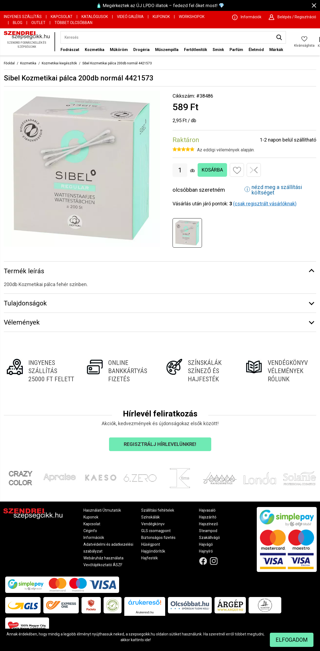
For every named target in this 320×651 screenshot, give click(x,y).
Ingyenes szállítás (23, 16)
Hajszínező (208, 524)
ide (147, 640)
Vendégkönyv (153, 524)
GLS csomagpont (156, 531)
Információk (93, 537)
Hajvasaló (207, 510)
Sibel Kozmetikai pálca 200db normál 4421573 (117, 63)
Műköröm (119, 49)
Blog (17, 22)
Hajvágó (206, 544)
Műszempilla (167, 49)
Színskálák (150, 517)
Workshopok (191, 16)
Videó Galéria (130, 16)
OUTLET (38, 22)
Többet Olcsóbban (73, 22)
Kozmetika (94, 49)
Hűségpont (150, 544)
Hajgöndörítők (153, 551)
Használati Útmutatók (102, 510)
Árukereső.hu (144, 612)
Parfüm (236, 49)
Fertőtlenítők (195, 49)
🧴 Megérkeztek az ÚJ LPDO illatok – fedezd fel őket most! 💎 (160, 5)
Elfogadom (292, 640)
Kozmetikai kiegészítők (59, 63)
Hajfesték (149, 558)
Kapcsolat (62, 16)
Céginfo (90, 531)
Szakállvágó (209, 537)
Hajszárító (207, 517)
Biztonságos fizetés (158, 537)
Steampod (208, 531)
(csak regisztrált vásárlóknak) (265, 203)
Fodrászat (70, 49)
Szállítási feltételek (157, 510)
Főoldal (9, 63)
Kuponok (161, 16)
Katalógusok (94, 16)
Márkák (276, 49)
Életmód (256, 49)
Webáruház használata (103, 558)
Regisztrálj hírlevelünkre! (160, 444)
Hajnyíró (206, 551)
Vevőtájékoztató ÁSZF (102, 565)
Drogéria (141, 49)
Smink (218, 49)
